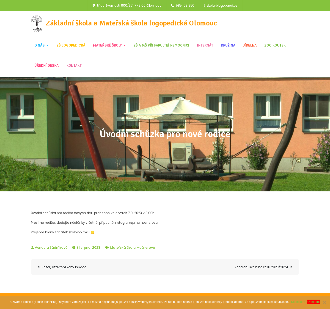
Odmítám (313, 301)
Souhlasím (298, 301)
